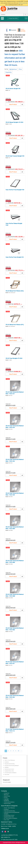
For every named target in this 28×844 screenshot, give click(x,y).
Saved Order (7, 796)
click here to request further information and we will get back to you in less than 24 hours (15, 58)
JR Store (13, 842)
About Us (6, 794)
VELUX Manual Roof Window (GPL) (15, 324)
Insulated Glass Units (9, 770)
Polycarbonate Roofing (9, 763)
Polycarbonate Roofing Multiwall (12, 765)
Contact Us (6, 793)
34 (18, 751)
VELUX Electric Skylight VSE (13, 88)
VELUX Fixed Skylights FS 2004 (14, 358)
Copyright (6, 799)
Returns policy (7, 803)
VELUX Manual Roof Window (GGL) (15, 291)
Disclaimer (6, 800)
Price (20, 69)
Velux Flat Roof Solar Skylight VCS (15, 257)
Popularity (9, 72)
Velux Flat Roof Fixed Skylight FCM (15, 189)
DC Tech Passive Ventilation (10, 772)
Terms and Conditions (9, 802)
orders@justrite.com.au (10, 824)
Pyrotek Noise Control (9, 769)
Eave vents (7, 774)
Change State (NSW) (12, 18)
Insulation (7, 762)
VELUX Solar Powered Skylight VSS (15, 156)
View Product (13, 104)
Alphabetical (13, 69)
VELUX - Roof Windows (10, 760)
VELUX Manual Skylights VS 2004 (14, 122)
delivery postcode (23, 3)
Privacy (6, 797)
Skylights (7, 767)
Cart (26, 18)
